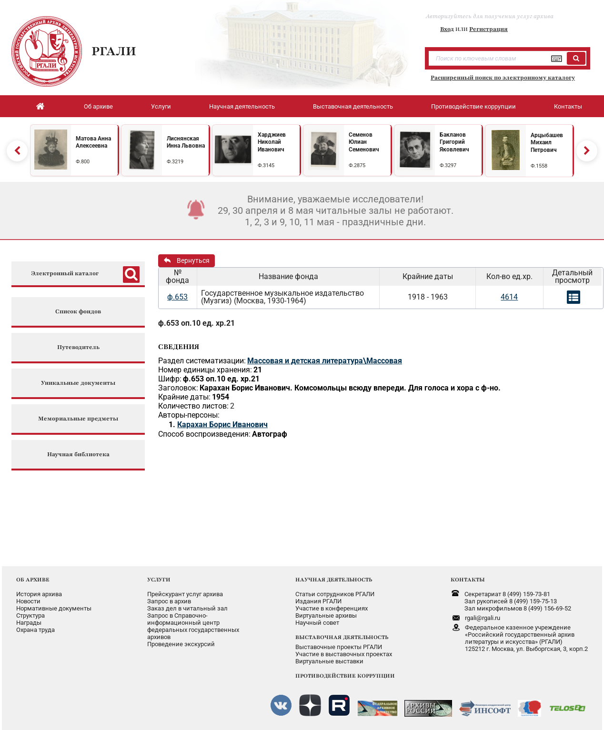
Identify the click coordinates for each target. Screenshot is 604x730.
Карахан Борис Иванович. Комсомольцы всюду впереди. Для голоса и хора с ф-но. (350, 387)
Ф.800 (83, 162)
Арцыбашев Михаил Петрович (547, 142)
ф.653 (177, 296)
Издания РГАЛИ (318, 601)
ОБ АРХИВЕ (33, 579)
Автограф (269, 434)
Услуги (161, 106)
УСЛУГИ (159, 579)
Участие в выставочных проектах (343, 654)
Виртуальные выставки (329, 661)
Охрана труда (35, 629)
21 (257, 369)
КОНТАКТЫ (468, 579)
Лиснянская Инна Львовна (186, 142)
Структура (30, 615)
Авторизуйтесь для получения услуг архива (490, 16)
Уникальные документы (78, 383)
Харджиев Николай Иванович (272, 142)
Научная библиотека (78, 454)
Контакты (568, 106)
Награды (28, 622)
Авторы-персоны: (189, 415)
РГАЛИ (113, 51)
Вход (447, 29)
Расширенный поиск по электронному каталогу (503, 77)
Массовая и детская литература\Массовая (324, 360)
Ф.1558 (539, 166)
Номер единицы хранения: (205, 369)
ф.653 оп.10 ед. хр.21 (196, 323)
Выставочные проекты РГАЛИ (338, 646)
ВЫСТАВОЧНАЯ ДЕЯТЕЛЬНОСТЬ (341, 637)
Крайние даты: (184, 396)
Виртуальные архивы (326, 615)
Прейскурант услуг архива (185, 594)
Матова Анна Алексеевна (93, 142)
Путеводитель (78, 347)
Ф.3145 (266, 165)
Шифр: (169, 378)
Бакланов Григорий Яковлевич (454, 142)
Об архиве (98, 106)
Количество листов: (193, 405)
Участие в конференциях (331, 608)
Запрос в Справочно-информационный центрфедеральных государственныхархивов (193, 626)
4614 (509, 296)
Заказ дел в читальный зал (187, 608)
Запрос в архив (169, 601)
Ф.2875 (357, 165)
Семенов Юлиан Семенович (364, 142)
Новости (28, 601)
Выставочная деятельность (353, 106)
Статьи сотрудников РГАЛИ (334, 594)
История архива (39, 594)
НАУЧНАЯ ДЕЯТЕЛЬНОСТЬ (333, 579)
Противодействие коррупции (473, 106)
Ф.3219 (175, 162)
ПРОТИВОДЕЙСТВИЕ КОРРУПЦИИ (345, 676)
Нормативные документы (53, 608)
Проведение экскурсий (181, 644)
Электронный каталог (65, 273)
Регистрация (488, 29)
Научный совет (317, 622)
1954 (220, 396)
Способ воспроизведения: (204, 434)
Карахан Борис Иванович (222, 424)
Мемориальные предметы (78, 418)
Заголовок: (178, 387)
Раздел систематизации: (202, 360)
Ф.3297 (448, 165)
